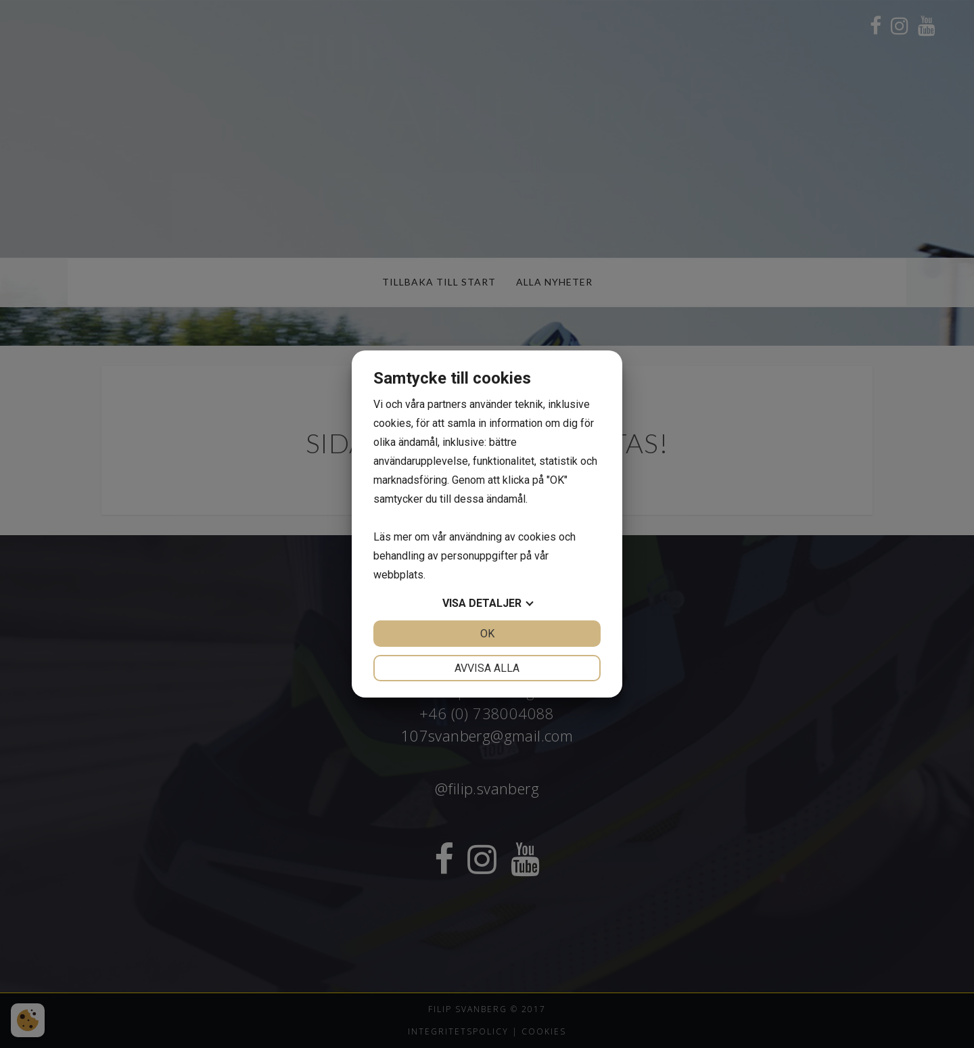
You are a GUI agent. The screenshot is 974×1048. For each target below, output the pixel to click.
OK (487, 633)
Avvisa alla (487, 668)
